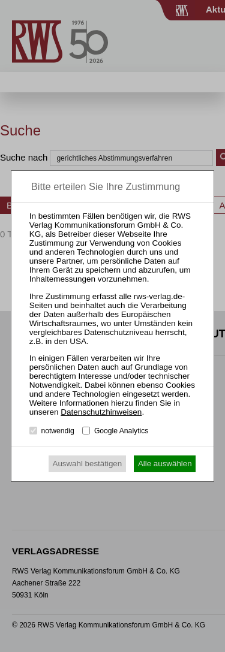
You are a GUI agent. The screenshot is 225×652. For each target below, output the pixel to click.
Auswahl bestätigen (87, 463)
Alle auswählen (165, 463)
